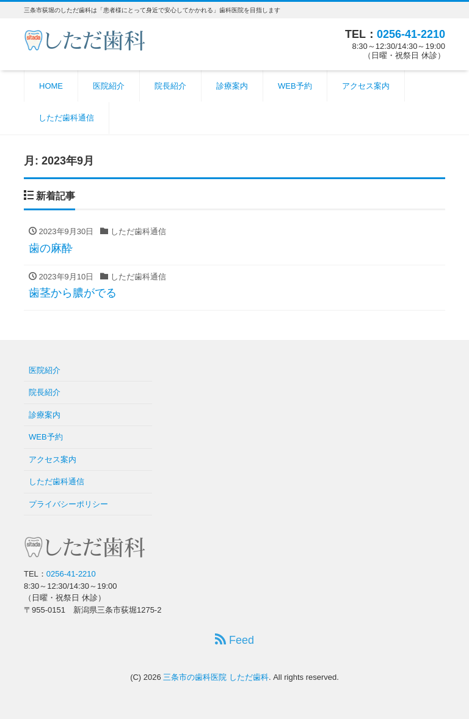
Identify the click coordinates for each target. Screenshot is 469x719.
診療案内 (232, 85)
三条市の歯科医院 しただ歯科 (216, 677)
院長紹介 (170, 85)
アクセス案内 (366, 85)
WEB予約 (295, 85)
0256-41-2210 (411, 34)
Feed (234, 639)
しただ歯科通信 (66, 117)
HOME (51, 85)
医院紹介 (109, 85)
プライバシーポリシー (68, 504)
